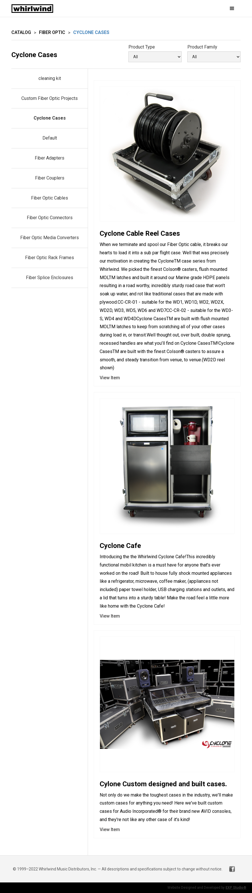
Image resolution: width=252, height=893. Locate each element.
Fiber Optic (52, 32)
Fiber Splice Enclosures (49, 277)
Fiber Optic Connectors (50, 217)
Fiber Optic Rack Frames (49, 257)
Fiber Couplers (49, 178)
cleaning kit (49, 78)
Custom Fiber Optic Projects (49, 98)
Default (49, 138)
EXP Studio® (236, 888)
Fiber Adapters (49, 158)
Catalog (21, 32)
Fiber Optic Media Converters (49, 237)
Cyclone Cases (50, 118)
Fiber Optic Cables (49, 198)
